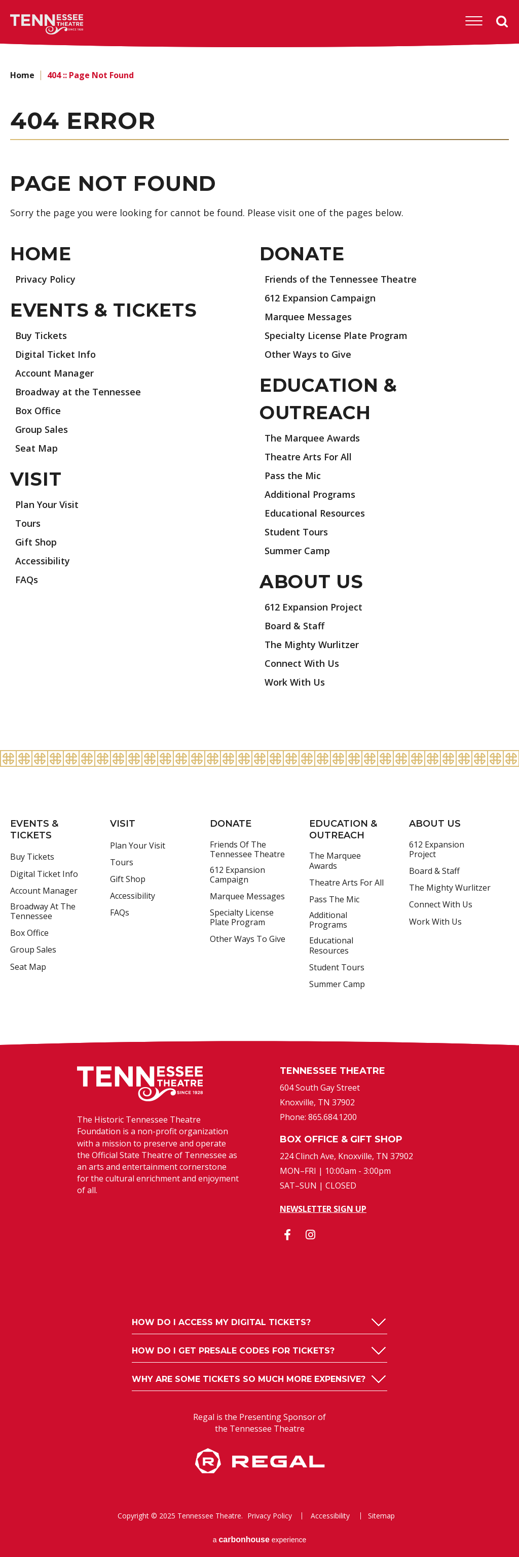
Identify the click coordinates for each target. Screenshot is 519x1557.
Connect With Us (302, 663)
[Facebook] (287, 1234)
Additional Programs (310, 494)
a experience (260, 1539)
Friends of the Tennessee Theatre (341, 279)
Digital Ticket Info (55, 354)
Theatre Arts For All (308, 457)
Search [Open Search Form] (502, 22)
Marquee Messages (308, 317)
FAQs (26, 579)
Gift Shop (36, 542)
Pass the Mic (293, 475)
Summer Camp (297, 551)
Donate (302, 254)
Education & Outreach (343, 829)
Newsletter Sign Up (323, 1208)
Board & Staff (294, 626)
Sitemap (381, 1515)
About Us (311, 581)
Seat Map (36, 448)
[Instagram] (310, 1234)
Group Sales (41, 429)
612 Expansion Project (313, 607)
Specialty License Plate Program (336, 335)
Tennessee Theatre (31, 24)
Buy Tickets (41, 335)
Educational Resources (315, 513)
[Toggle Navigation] (474, 21)
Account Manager (54, 373)
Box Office (38, 410)
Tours (28, 523)
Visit (36, 479)
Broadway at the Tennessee (78, 392)
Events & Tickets (103, 310)
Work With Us (295, 682)
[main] (259, 399)
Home (22, 75)
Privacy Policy (45, 279)
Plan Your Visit (47, 504)
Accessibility (42, 561)
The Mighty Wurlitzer (312, 644)
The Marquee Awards (312, 438)
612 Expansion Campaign (320, 298)
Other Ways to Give (308, 354)
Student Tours (296, 532)
